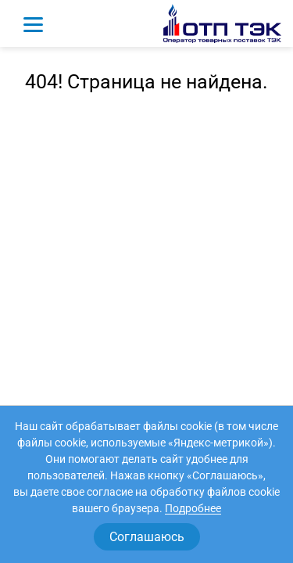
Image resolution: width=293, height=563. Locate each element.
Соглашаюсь (146, 536)
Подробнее (193, 508)
